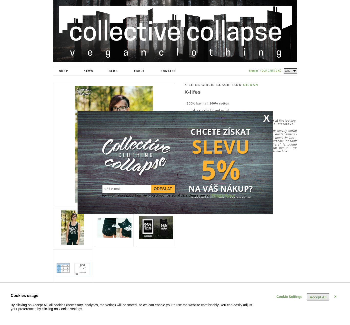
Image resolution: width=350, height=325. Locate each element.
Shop (63, 71)
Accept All (318, 297)
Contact (168, 71)
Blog (113, 71)
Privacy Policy (223, 195)
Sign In (253, 70)
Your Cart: (270, 70)
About (139, 71)
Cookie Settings (289, 297)
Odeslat (163, 189)
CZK (287, 71)
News (88, 71)
